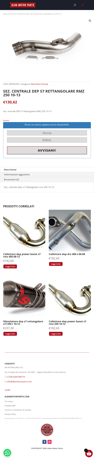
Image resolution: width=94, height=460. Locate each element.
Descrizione (10, 169)
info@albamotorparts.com (19, 381)
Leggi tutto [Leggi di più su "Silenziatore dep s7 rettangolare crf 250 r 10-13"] (10, 333)
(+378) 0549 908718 (16, 376)
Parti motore (12, 14)
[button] (90, 21)
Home (5, 14)
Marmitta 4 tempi (23, 14)
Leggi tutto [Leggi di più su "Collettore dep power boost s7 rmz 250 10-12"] (56, 333)
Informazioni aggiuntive (17, 174)
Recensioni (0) (11, 179)
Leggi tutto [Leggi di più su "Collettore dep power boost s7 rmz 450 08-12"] (10, 266)
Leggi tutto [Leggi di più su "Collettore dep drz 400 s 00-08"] (56, 264)
